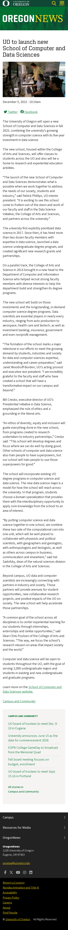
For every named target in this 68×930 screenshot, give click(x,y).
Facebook (29, 112)
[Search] (54, 3)
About (6, 908)
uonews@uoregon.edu (16, 863)
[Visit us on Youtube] (18, 873)
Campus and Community (19, 701)
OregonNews (11, 837)
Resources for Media (17, 827)
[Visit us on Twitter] (11, 873)
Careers (7, 903)
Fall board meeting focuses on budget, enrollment (28, 761)
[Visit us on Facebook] (5, 873)
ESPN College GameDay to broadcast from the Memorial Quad (33, 750)
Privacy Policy (11, 898)
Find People (10, 913)
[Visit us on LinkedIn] (31, 873)
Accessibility (10, 893)
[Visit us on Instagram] (25, 873)
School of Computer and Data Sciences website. (32, 689)
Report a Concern (13, 883)
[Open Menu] (62, 3)
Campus (8, 817)
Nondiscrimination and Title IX (21, 888)
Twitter (10, 112)
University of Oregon (17, 919)
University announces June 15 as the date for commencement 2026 (33, 738)
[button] (34, 96)
